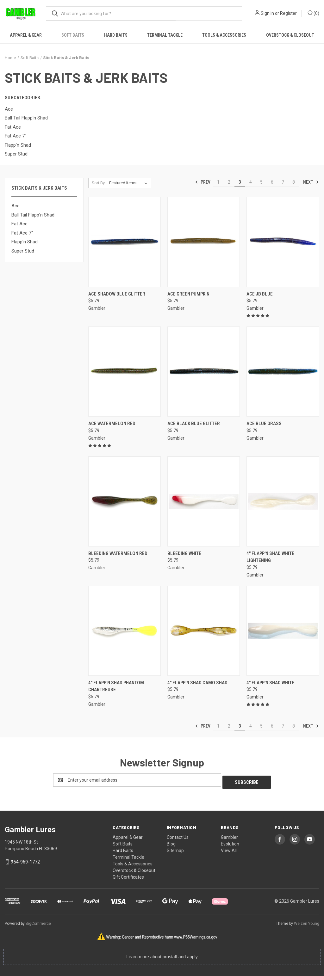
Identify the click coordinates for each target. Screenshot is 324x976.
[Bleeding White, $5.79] (204, 501)
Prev (202, 182)
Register (288, 13)
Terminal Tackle (165, 35)
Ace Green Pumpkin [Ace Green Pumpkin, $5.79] (188, 294)
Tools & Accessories (224, 35)
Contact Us (178, 835)
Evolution (230, 841)
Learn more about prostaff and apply (161, 954)
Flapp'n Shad (24, 242)
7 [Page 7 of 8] (283, 182)
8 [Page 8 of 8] (293, 182)
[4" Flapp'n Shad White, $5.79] (283, 630)
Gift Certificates (128, 874)
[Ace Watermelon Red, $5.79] (124, 371)
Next (311, 182)
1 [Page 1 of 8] (218, 182)
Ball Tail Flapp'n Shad (32, 215)
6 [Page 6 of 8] (272, 182)
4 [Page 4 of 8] (250, 182)
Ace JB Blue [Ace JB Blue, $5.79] (259, 294)
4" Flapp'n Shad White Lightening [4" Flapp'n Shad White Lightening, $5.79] (270, 557)
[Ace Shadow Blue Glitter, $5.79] (124, 242)
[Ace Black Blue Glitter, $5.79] (204, 371)
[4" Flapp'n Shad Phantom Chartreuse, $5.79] (124, 630)
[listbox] (129, 183)
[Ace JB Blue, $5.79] (283, 242)
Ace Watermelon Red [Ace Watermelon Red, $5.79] (111, 423)
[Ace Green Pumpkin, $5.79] (204, 242)
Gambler (229, 835)
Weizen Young (306, 921)
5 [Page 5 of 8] (261, 182)
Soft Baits (72, 35)
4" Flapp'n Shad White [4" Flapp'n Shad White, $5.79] (270, 683)
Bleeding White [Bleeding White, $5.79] (184, 553)
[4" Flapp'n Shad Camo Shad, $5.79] (204, 630)
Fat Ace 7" (22, 233)
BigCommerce (38, 921)
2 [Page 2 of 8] (229, 182)
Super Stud (22, 251)
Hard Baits (116, 35)
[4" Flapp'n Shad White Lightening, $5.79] (283, 501)
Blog (171, 841)
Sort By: (99, 182)
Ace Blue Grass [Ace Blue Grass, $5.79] (264, 423)
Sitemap (175, 848)
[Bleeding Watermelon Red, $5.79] (124, 501)
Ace (15, 206)
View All (229, 848)
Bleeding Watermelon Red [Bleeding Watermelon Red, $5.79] (117, 553)
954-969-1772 (25, 860)
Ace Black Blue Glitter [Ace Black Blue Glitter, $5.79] (193, 423)
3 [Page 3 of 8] (240, 182)
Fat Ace (19, 224)
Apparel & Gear (26, 35)
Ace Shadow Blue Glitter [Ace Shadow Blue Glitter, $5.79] (116, 294)
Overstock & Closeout (290, 35)
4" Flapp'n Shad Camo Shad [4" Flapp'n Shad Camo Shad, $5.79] (197, 683)
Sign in (267, 13)
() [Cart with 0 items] (313, 13)
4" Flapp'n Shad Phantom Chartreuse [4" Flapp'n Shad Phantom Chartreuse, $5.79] (116, 686)
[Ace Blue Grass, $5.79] (283, 371)
